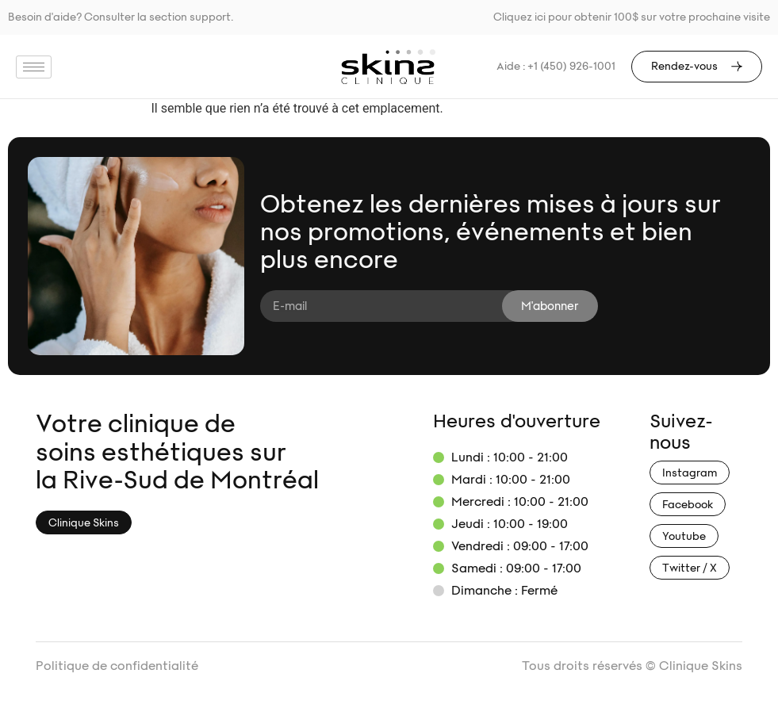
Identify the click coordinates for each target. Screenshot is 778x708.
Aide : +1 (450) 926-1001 (555, 66)
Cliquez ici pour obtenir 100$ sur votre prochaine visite (631, 17)
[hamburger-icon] (34, 66)
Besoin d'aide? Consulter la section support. (120, 17)
